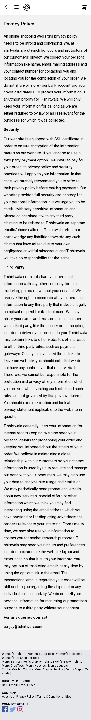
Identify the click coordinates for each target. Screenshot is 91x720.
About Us (8, 696)
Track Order (27, 685)
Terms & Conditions (50, 696)
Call (4, 685)
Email (13, 685)
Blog (68, 696)
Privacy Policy (25, 696)
